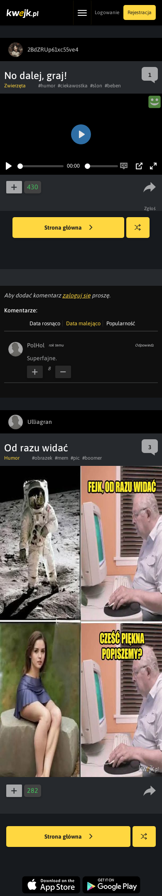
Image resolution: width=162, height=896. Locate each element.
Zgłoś (150, 208)
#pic (75, 458)
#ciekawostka (73, 86)
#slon (96, 86)
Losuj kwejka (141, 231)
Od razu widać (36, 447)
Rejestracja (140, 12)
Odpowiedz (144, 345)
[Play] (8, 166)
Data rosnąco (44, 323)
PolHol (35, 345)
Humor (12, 458)
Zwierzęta (15, 86)
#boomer (92, 458)
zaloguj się (76, 295)
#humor (46, 86)
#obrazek (42, 458)
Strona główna (68, 228)
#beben (113, 86)
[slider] (40, 166)
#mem (61, 458)
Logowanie (107, 12)
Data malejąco (83, 323)
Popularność (120, 323)
